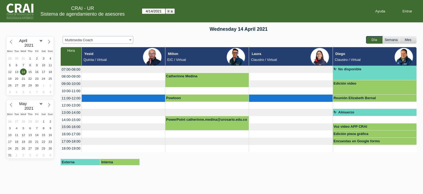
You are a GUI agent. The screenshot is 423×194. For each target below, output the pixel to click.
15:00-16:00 (71, 127)
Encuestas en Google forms (356, 141)
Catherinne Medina (181, 76)
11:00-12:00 (71, 98)
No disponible (349, 69)
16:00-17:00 (71, 134)
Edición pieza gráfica (350, 134)
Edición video (344, 83)
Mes (408, 40)
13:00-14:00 (71, 112)
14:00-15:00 (71, 120)
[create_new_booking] (123, 69)
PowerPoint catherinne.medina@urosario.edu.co (206, 119)
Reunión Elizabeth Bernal (354, 98)
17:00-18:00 (71, 141)
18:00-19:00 (71, 148)
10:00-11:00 (71, 91)
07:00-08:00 (71, 69)
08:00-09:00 (71, 76)
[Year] (30, 45)
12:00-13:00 (71, 105)
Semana (391, 40)
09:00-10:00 (71, 84)
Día (374, 40)
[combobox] (98, 40)
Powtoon (173, 98)
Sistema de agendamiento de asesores (82, 14)
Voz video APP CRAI (350, 126)
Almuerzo (346, 112)
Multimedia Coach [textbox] (79, 40)
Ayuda (380, 11)
